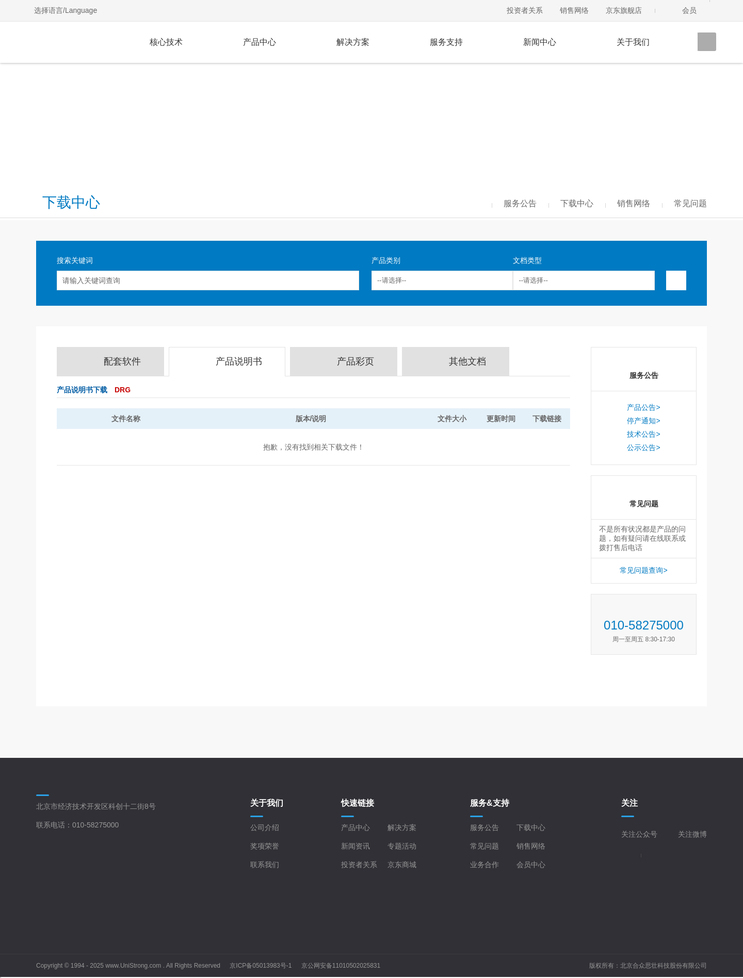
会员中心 (530, 864)
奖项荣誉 (264, 846)
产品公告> (643, 407)
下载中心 (530, 827)
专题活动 (401, 846)
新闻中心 (539, 42)
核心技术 (166, 42)
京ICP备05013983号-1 (261, 965)
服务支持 (446, 42)
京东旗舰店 (624, 10)
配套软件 (122, 361)
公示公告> (643, 447)
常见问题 (484, 846)
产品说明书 (239, 361)
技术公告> (643, 434)
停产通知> (643, 421)
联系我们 (264, 864)
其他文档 (467, 361)
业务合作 (484, 864)
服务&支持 (489, 803)
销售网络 (574, 10)
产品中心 (259, 42)
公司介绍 (264, 827)
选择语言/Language (65, 10)
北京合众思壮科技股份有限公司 (663, 965)
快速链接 (357, 803)
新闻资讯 (355, 846)
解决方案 (352, 42)
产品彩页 (355, 361)
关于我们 (633, 42)
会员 (689, 10)
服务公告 (484, 827)
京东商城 (401, 864)
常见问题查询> (643, 570)
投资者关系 (525, 10)
